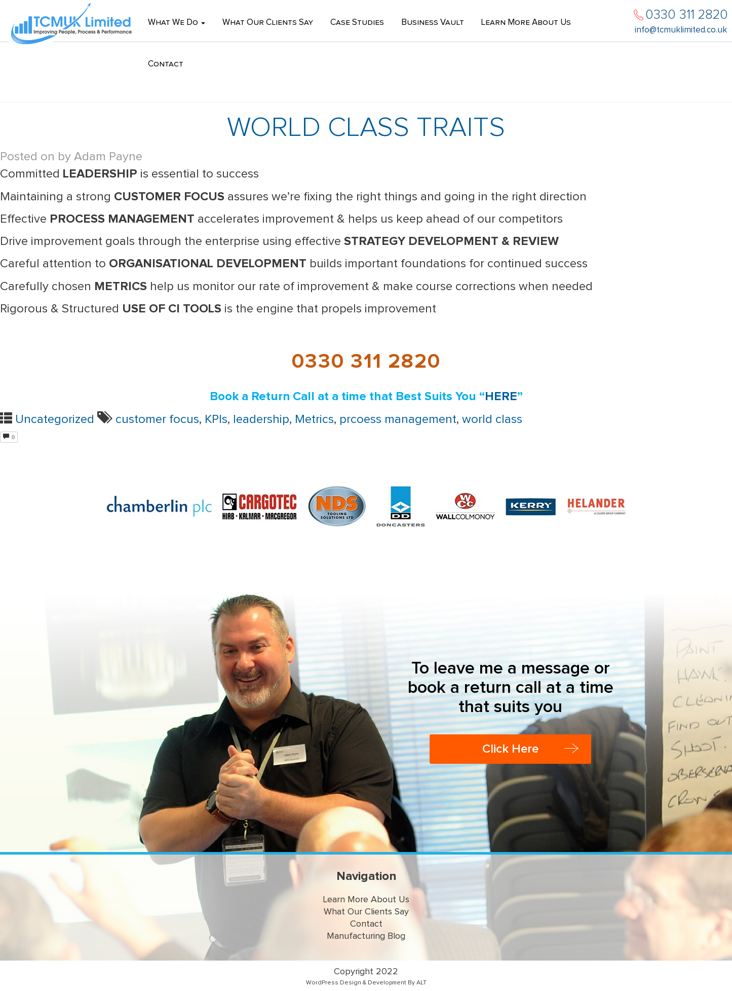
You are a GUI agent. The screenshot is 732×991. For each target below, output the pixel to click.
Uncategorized (54, 419)
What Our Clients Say (267, 22)
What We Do (176, 22)
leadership (261, 419)
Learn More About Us (526, 22)
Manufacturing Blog (366, 936)
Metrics (314, 419)
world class (492, 419)
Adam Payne (108, 157)
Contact (165, 64)
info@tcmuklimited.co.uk (681, 30)
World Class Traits (366, 127)
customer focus (157, 419)
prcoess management (397, 419)
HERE (501, 397)
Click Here (510, 749)
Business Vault (432, 22)
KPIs (216, 419)
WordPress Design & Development (356, 983)
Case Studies (357, 22)
